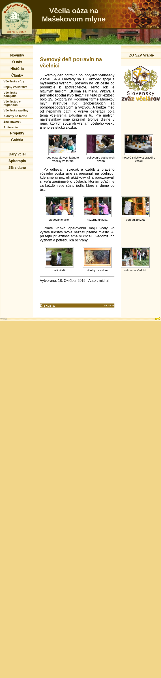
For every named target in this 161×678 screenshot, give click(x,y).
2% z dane (17, 168)
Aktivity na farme (15, 116)
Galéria (17, 140)
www (3, 319)
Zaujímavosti (12, 121)
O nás (17, 62)
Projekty (17, 133)
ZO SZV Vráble (141, 55)
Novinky (17, 55)
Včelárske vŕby (14, 81)
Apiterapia (11, 127)
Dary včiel (17, 154)
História (17, 69)
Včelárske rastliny (16, 110)
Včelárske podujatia (10, 94)
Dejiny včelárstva (15, 87)
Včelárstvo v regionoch (12, 103)
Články (17, 75)
